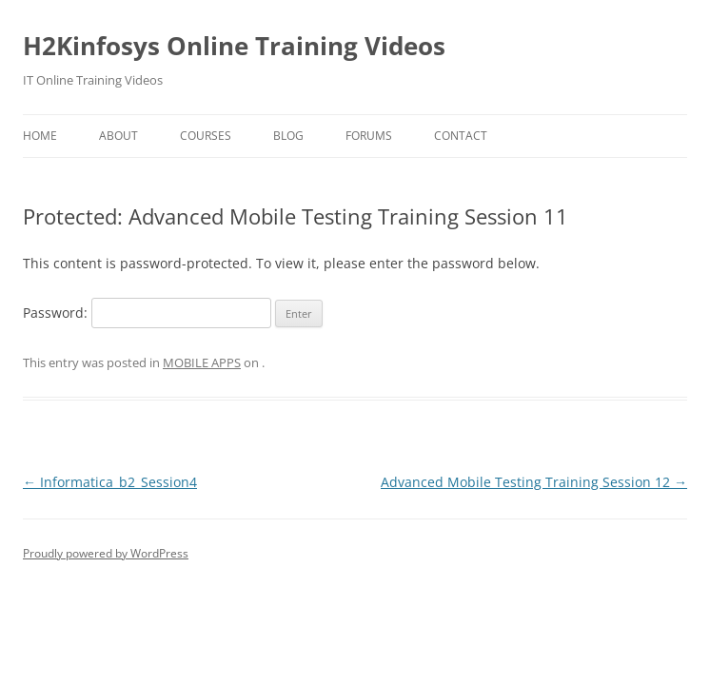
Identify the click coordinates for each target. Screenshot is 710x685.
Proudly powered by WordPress (105, 553)
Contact (460, 135)
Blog (288, 135)
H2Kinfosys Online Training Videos (234, 46)
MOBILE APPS (202, 362)
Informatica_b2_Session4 (110, 482)
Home (40, 135)
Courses (205, 135)
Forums (368, 135)
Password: (147, 312)
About (118, 135)
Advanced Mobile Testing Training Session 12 (534, 482)
